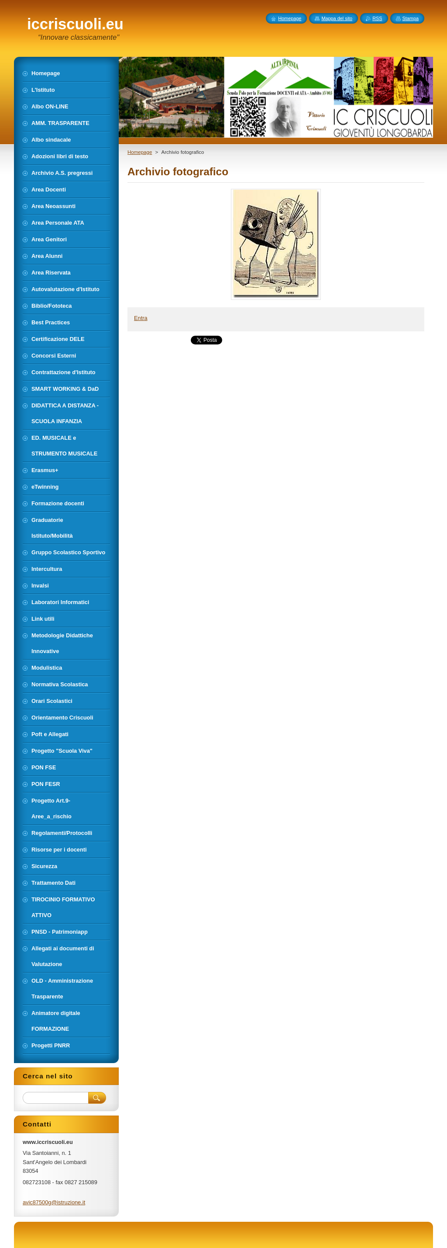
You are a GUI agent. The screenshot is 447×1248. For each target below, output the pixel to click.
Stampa (410, 18)
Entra (141, 318)
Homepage (139, 152)
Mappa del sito (336, 18)
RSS (377, 18)
